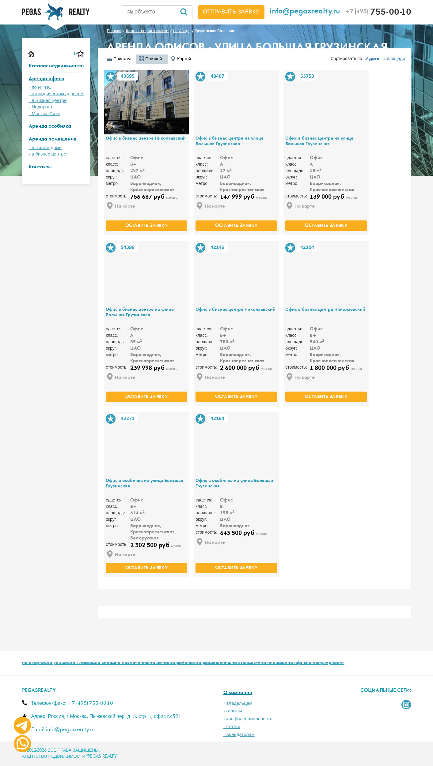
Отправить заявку (231, 12)
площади (393, 59)
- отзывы (232, 711)
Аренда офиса (46, 79)
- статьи (231, 726)
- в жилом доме (45, 147)
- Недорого (40, 107)
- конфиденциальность (247, 719)
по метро (159, 663)
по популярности (325, 663)
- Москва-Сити (44, 113)
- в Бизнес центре (48, 100)
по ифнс (296, 663)
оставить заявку (146, 226)
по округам (34, 663)
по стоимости (245, 663)
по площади (273, 663)
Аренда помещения (52, 139)
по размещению (213, 663)
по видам (105, 663)
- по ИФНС (40, 87)
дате (372, 59)
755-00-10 (378, 13)
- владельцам (238, 703)
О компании (238, 693)
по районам (182, 663)
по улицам (58, 663)
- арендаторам (239, 734)
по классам (82, 663)
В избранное (111, 76)
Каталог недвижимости (56, 66)
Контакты (40, 167)
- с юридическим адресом (56, 94)
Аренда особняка (50, 126)
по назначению (132, 663)
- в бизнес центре (47, 154)
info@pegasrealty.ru (305, 12)
